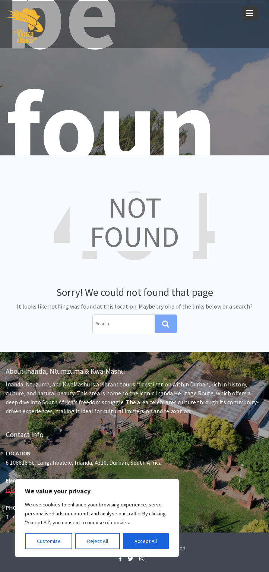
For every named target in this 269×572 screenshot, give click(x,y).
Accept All (145, 541)
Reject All (97, 541)
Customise (49, 541)
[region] (97, 518)
